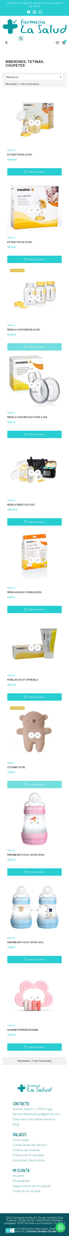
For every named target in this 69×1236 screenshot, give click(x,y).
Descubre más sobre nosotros (34, 1119)
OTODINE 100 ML (16, 767)
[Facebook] (29, 12)
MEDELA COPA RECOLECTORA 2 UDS (27, 417)
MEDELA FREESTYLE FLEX (21, 504)
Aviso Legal (21, 1140)
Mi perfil (18, 1176)
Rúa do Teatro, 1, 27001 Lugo (33, 1109)
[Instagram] (34, 12)
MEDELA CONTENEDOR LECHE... (24, 329)
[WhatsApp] (40, 12)
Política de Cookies (26, 1150)
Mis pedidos (21, 1181)
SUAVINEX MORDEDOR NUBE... (23, 1029)
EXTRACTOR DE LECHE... (20, 154)
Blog (16, 1124)
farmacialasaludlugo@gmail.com (36, 1114)
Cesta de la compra (26, 1191)
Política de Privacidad (28, 1155)
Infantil (11, 150)
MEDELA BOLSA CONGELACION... (25, 592)
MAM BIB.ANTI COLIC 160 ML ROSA (25, 854)
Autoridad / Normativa (29, 1160)
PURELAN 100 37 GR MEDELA (22, 679)
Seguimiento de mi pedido (32, 1186)
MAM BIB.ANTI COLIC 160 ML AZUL (25, 942)
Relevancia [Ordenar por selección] (34, 77)
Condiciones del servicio (30, 1145)
